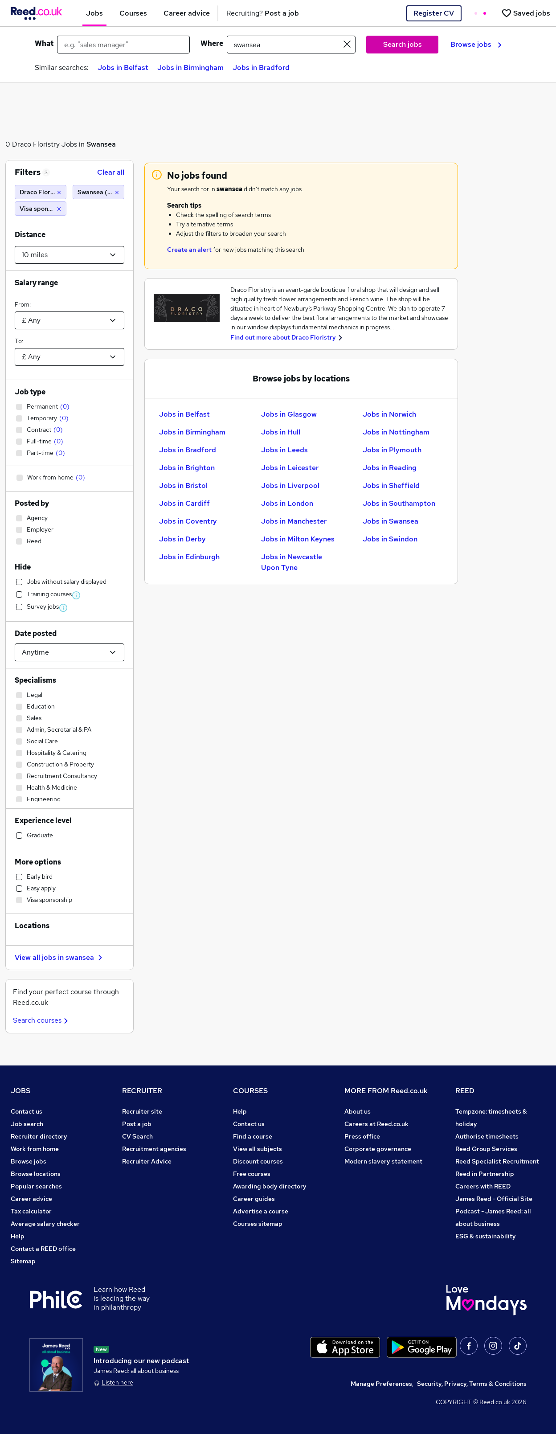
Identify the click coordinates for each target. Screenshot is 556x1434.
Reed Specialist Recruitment (497, 1161)
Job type (30, 392)
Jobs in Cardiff (184, 503)
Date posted (36, 633)
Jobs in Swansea (390, 521)
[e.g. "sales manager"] (123, 44)
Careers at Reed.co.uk (376, 1124)
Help (18, 1236)
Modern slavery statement (383, 1161)
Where (211, 43)
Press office (362, 1136)
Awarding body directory (270, 1186)
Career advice (31, 1199)
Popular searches (36, 1186)
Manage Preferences (381, 1384)
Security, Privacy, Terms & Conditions (472, 1384)
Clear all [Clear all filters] (110, 172)
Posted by (32, 503)
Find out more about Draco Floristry (283, 337)
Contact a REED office (43, 1249)
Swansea (101, 144)
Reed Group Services (486, 1149)
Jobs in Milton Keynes (298, 539)
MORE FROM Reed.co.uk (386, 1090)
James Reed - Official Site (493, 1199)
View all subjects (257, 1149)
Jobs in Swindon (390, 539)
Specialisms (35, 680)
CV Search (137, 1136)
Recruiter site (142, 1111)
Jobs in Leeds (284, 450)
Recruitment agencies (154, 1149)
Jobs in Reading (390, 467)
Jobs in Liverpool (290, 485)
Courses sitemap (257, 1224)
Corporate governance (377, 1149)
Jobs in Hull (280, 432)
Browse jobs (476, 44)
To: (19, 341)
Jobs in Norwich (389, 414)
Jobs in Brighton (187, 467)
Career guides (254, 1199)
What (44, 43)
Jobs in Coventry (188, 521)
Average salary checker (45, 1224)
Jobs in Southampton (399, 503)
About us (357, 1111)
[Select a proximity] (69, 255)
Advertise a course (260, 1211)
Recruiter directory (39, 1136)
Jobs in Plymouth (392, 450)
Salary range (36, 282)
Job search (27, 1124)
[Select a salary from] (69, 320)
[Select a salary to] (69, 357)
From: (23, 304)
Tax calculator (31, 1211)
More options (38, 862)
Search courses (41, 1020)
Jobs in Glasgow (289, 414)
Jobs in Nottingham (396, 432)
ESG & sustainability (485, 1236)
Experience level (43, 820)
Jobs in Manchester (294, 521)
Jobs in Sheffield (391, 485)
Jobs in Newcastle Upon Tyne (291, 562)
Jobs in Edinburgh (189, 556)
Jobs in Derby (182, 539)
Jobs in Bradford (261, 67)
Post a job (136, 1124)
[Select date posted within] (69, 652)
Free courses (251, 1174)
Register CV (433, 13)
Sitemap (23, 1261)
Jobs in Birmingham (190, 67)
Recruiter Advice (147, 1161)
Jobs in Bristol (183, 485)
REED (464, 1090)
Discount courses (258, 1161)
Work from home (35, 1149)
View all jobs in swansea (60, 957)
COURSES (250, 1090)
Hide (23, 567)
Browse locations (36, 1174)
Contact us (26, 1111)
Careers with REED (483, 1186)
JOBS (20, 1090)
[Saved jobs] (525, 13)
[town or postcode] (291, 44)
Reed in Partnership (484, 1174)
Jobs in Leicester (290, 467)
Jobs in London (287, 503)
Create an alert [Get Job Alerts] (189, 250)
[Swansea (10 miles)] (98, 192)
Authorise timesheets (487, 1136)
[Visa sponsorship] (40, 208)
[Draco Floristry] (40, 192)
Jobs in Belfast (123, 67)
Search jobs (402, 44)
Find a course (252, 1136)
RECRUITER (142, 1090)
